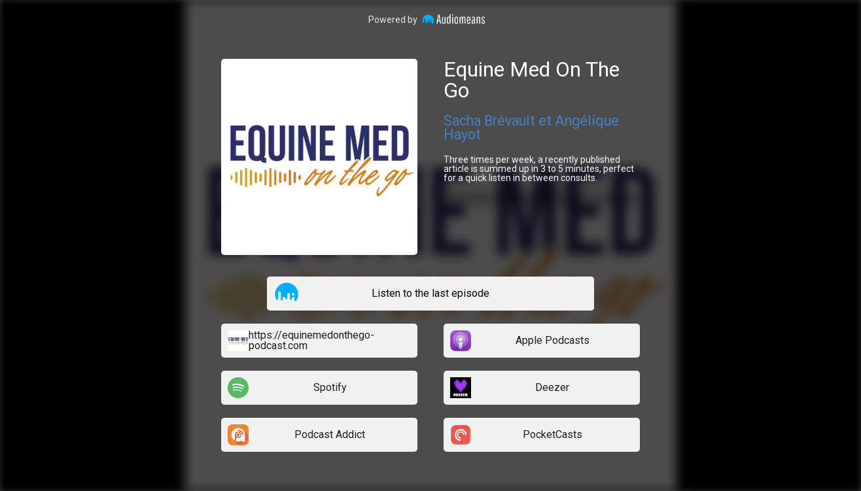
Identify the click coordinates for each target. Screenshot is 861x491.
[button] (286, 293)
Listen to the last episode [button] (430, 293)
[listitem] (430, 294)
